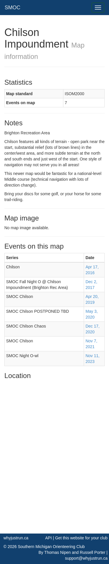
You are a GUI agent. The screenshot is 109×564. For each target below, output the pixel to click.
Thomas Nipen (57, 552)
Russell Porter (93, 552)
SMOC (12, 7)
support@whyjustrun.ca (86, 558)
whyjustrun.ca (15, 538)
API (48, 538)
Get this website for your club (81, 538)
